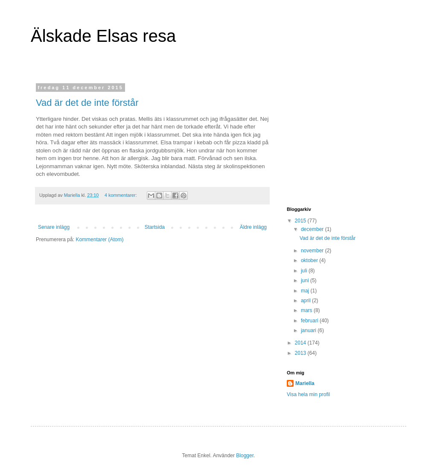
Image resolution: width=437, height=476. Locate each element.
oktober (310, 260)
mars (307, 310)
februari (310, 321)
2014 (301, 343)
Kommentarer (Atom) (99, 239)
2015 (301, 221)
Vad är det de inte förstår (87, 102)
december (313, 229)
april (306, 301)
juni (305, 280)
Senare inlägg (54, 227)
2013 (301, 353)
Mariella (305, 383)
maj (306, 291)
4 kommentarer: (121, 195)
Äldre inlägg (253, 227)
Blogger (244, 455)
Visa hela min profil (308, 394)
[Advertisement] (340, 138)
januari (309, 330)
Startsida (155, 227)
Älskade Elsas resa (103, 35)
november (313, 251)
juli (305, 271)
